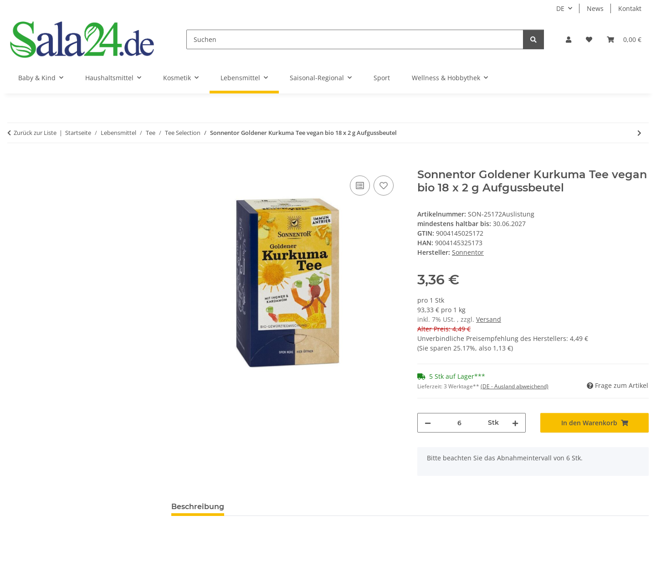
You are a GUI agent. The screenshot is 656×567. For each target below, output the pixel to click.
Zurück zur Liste (35, 133)
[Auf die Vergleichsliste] (360, 185)
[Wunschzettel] (589, 39)
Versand (488, 319)
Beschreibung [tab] (197, 506)
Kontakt (629, 8)
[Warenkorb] (624, 39)
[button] (569, 39)
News (595, 8)
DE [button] (560, 8)
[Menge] (459, 422)
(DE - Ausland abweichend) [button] (514, 386)
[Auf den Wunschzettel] (384, 185)
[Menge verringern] (428, 422)
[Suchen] (354, 39)
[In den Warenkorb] (178, 163)
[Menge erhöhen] (515, 422)
